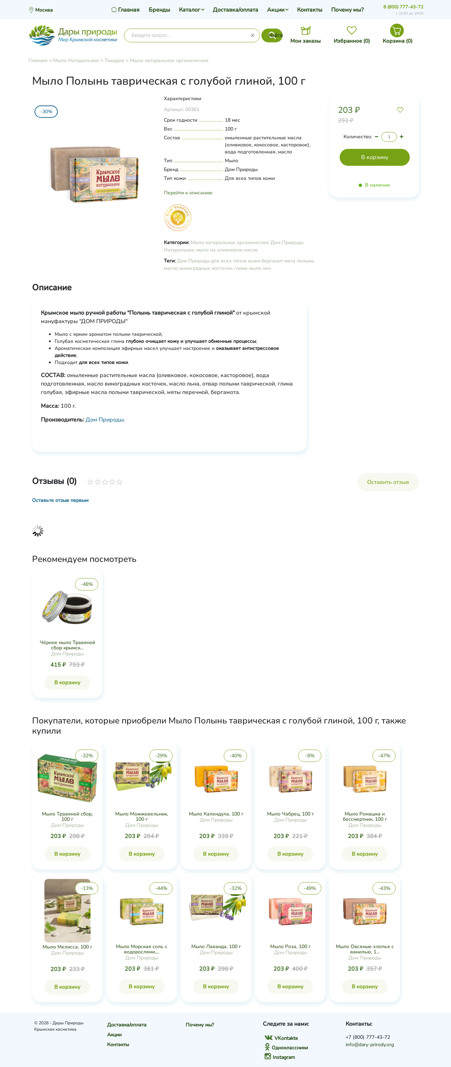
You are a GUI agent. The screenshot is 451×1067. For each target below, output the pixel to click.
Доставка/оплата (235, 10)
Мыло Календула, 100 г (216, 814)
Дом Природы (287, 242)
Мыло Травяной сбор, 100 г (67, 817)
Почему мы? (347, 10)
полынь (305, 260)
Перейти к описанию (188, 192)
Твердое (114, 60)
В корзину (67, 682)
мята (289, 260)
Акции (275, 10)
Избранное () (352, 40)
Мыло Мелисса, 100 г (67, 947)
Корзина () (398, 40)
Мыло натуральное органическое (169, 60)
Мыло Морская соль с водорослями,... (141, 949)
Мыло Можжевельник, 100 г (141, 817)
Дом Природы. (105, 420)
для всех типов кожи (235, 260)
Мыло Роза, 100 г (290, 946)
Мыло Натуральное (76, 60)
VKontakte (281, 1038)
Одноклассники (286, 1047)
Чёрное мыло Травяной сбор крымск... (67, 645)
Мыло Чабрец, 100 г (290, 814)
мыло (255, 268)
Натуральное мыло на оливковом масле (211, 250)
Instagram (280, 1057)
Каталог (189, 10)
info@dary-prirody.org (370, 1044)
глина (240, 268)
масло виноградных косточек (198, 268)
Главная (38, 60)
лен (266, 268)
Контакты (309, 10)
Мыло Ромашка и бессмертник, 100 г (365, 817)
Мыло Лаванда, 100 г (216, 946)
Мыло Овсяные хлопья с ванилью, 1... (365, 949)
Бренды (159, 10)
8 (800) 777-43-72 (403, 7)
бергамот (272, 260)
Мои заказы (305, 40)
